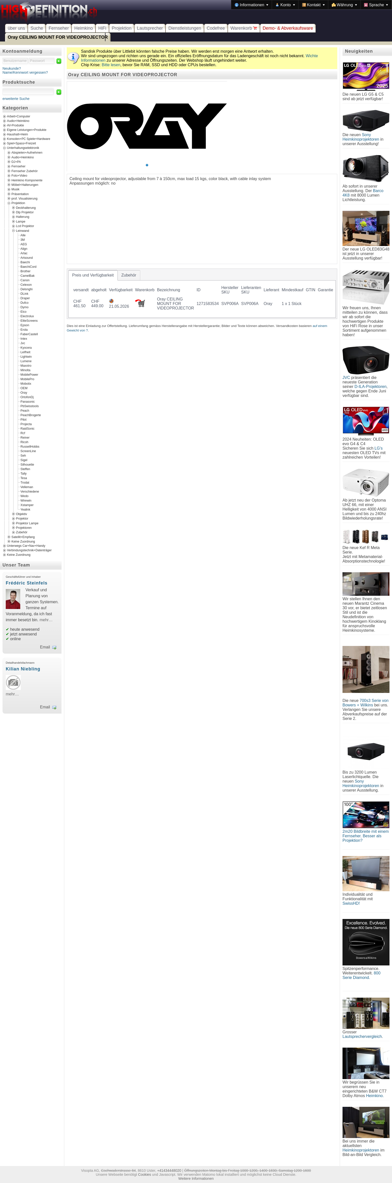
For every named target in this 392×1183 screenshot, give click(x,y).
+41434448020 (169, 1171)
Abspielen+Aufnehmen (27, 152)
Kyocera (26, 347)
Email (45, 647)
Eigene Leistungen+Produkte (26, 130)
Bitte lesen (111, 65)
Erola (24, 329)
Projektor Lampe (27, 523)
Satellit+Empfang (23, 537)
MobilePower (29, 374)
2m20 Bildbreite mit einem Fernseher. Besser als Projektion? (365, 836)
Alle (23, 235)
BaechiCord (28, 266)
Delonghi (26, 289)
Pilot (23, 419)
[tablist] (202, 294)
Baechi (25, 262)
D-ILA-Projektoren (370, 386)
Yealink (25, 509)
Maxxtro (26, 365)
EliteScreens (29, 320)
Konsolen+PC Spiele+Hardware (28, 139)
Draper (25, 298)
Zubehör (22, 532)
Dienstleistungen (184, 28)
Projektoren (24, 528)
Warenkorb (243, 28)
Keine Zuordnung (23, 541)
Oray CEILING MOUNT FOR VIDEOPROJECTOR (58, 37)
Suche (36, 28)
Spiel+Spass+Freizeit (21, 143)
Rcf (22, 433)
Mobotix (25, 383)
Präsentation (20, 194)
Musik (16, 189)
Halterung (22, 217)
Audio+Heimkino (18, 121)
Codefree (216, 28)
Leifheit (25, 352)
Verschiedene (29, 491)
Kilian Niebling (23, 668)
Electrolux (27, 316)
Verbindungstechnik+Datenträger (29, 550)
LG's (378, 448)
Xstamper (27, 505)
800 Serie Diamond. (361, 975)
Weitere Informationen (196, 1179)
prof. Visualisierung (25, 198)
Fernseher (58, 28)
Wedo (24, 496)
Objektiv (21, 514)
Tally (23, 473)
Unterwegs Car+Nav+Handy (26, 546)
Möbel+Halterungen (25, 185)
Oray (23, 392)
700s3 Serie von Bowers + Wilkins (365, 702)
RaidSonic (27, 428)
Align (23, 248)
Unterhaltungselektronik (23, 148)
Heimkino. (375, 1096)
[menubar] (311, 4)
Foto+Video (19, 175)
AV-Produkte (15, 125)
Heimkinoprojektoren (360, 1150)
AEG (23, 244)
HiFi (102, 28)
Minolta (25, 370)
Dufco (24, 302)
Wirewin (26, 500)
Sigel (23, 460)
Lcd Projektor (25, 226)
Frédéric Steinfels (27, 583)
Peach (24, 410)
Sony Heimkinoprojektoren (360, 137)
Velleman (26, 487)
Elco (23, 311)
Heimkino (83, 28)
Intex (23, 338)
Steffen (25, 469)
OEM (24, 388)
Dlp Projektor (25, 212)
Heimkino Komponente (27, 180)
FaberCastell (29, 334)
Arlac (24, 253)
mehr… (46, 620)
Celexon (26, 284)
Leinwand (22, 230)
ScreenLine (28, 451)
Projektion (122, 28)
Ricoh (24, 442)
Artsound (26, 257)
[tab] (93, 275)
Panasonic (27, 401)
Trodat (24, 482)
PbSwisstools (29, 406)
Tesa (23, 478)
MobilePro (27, 379)
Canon (25, 280)
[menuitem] (251, 4)
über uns (16, 28)
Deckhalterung (26, 207)
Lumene (26, 361)
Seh (23, 455)
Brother (25, 271)
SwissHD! (351, 903)
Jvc (22, 343)
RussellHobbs (29, 446)
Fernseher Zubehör (25, 171)
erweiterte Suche (16, 99)
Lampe (20, 221)
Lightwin (26, 356)
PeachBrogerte (30, 415)
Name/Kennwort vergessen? (25, 72)
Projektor (22, 518)
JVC (346, 377)
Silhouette (27, 464)
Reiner (25, 437)
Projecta (26, 424)
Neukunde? (11, 68)
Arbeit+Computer (18, 116)
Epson (24, 325)
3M (22, 239)
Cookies (144, 1175)
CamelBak (27, 275)
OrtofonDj (27, 397)
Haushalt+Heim (17, 134)
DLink (24, 293)
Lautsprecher (150, 28)
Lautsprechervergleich (362, 1036)
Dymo (24, 307)
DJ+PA (16, 162)
